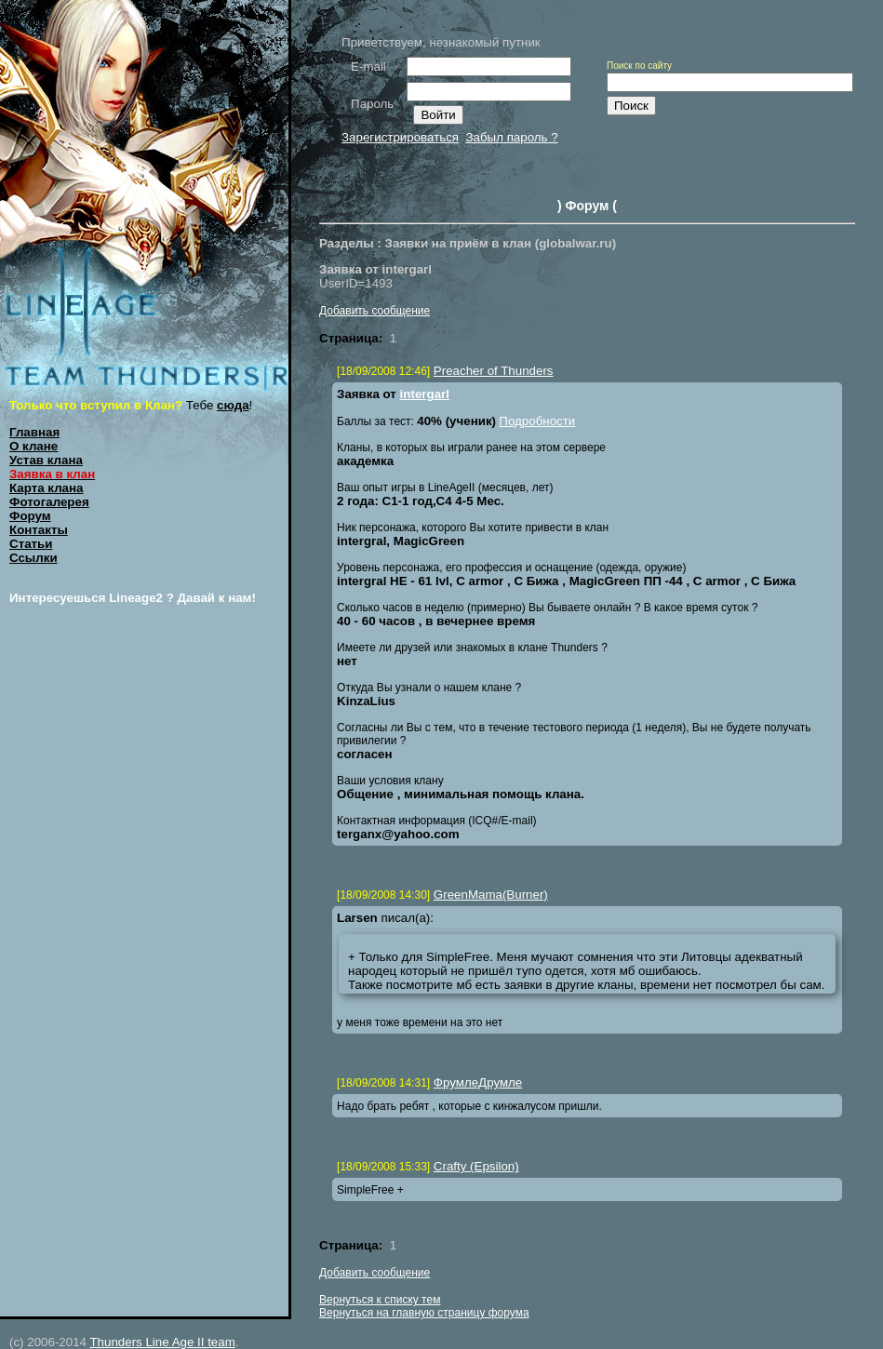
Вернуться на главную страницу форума (424, 1312)
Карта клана (46, 488)
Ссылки (33, 558)
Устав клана (46, 460)
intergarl (424, 394)
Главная (34, 432)
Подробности (537, 421)
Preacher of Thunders (494, 371)
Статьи (30, 544)
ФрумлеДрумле (478, 1082)
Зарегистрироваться (400, 137)
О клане (33, 446)
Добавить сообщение (374, 310)
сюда (233, 405)
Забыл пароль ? (511, 137)
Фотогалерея (49, 502)
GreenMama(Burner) (491, 895)
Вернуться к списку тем (379, 1299)
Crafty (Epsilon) (476, 1166)
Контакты (38, 530)
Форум (30, 516)
